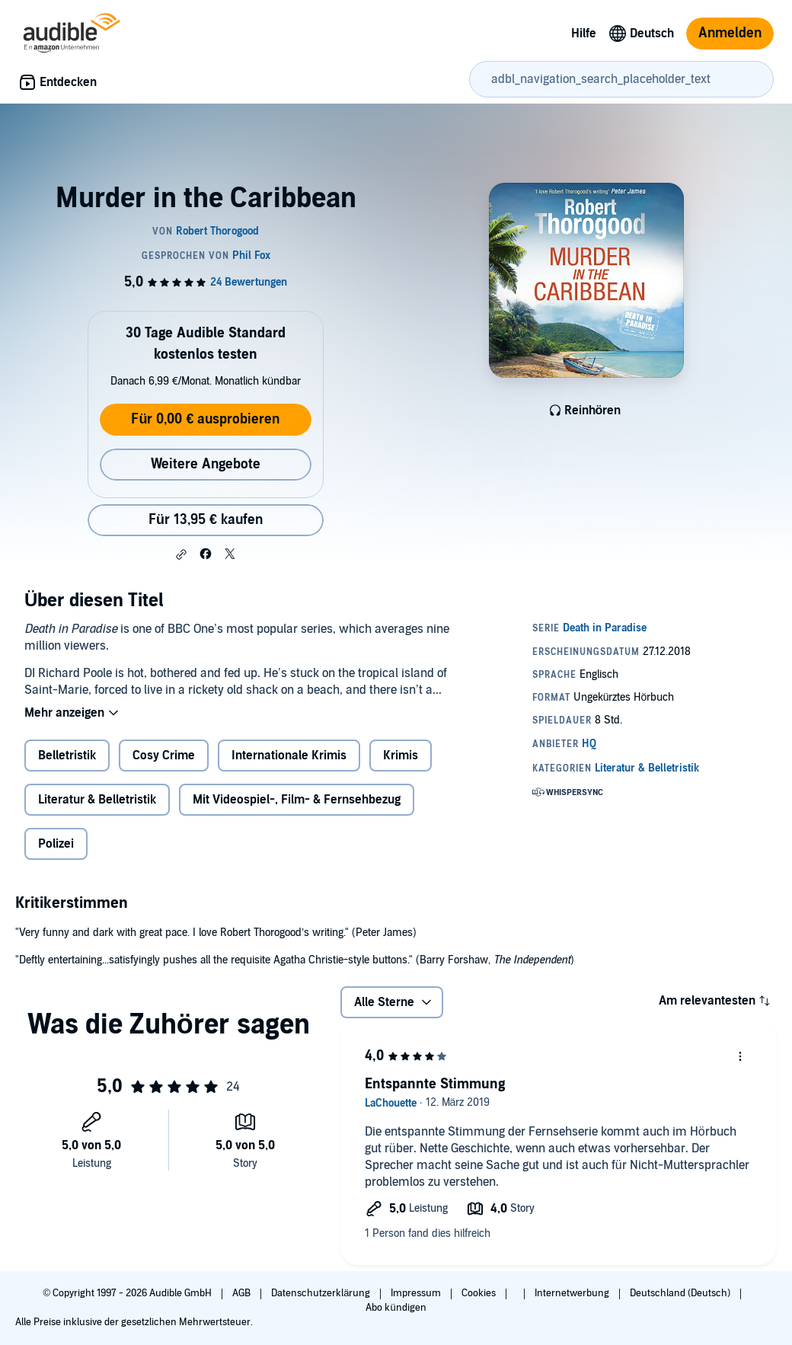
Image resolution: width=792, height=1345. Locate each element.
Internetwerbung (573, 1293)
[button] (181, 554)
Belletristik (67, 755)
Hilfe (583, 33)
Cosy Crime (164, 755)
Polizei (56, 843)
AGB (242, 1293)
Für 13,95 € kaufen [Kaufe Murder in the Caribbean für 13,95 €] (205, 520)
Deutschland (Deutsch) (681, 1293)
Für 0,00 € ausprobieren (205, 419)
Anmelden (730, 33)
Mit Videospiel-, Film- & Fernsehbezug (297, 799)
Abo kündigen (396, 1308)
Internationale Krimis (289, 755)
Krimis (400, 755)
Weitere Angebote (205, 464)
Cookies (479, 1293)
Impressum (417, 1293)
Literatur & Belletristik (97, 799)
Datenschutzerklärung (321, 1293)
